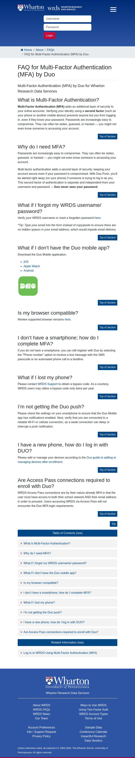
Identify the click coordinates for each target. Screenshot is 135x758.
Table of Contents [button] (68, 533)
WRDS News (41, 714)
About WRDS (41, 705)
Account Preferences (41, 727)
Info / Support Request (41, 731)
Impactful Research (93, 736)
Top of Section (107, 136)
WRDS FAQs (41, 709)
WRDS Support (47, 384)
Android (29, 270)
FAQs (50, 49)
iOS (26, 261)
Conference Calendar (93, 731)
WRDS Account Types (93, 714)
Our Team (41, 718)
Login (49, 35)
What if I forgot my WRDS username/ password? (55, 563)
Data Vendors (93, 740)
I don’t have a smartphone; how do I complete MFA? (57, 592)
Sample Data (93, 727)
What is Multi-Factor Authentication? (47, 543)
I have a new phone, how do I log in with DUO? (54, 622)
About (39, 49)
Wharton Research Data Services (67, 693)
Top (113, 523)
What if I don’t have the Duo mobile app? (50, 573)
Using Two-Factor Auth (93, 709)
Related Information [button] (67, 642)
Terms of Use (93, 718)
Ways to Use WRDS (93, 705)
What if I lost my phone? (39, 602)
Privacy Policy (41, 736)
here (98, 217)
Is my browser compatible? (41, 582)
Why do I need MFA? (37, 553)
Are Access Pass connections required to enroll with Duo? (61, 632)
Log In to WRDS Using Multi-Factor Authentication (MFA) (60, 652)
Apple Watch (32, 266)
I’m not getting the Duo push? (43, 612)
